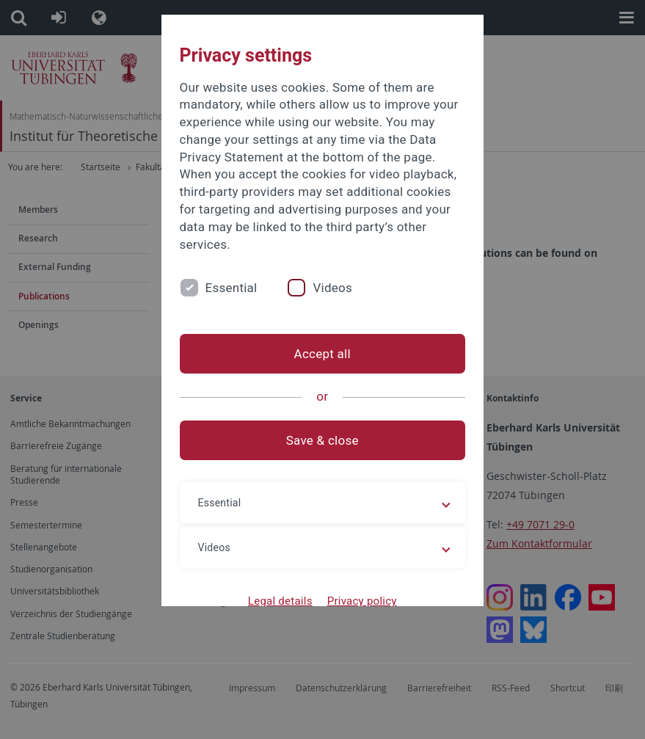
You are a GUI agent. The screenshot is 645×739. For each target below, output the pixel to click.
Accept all (322, 353)
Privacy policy (362, 601)
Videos (333, 287)
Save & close (322, 440)
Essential (231, 287)
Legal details (280, 601)
